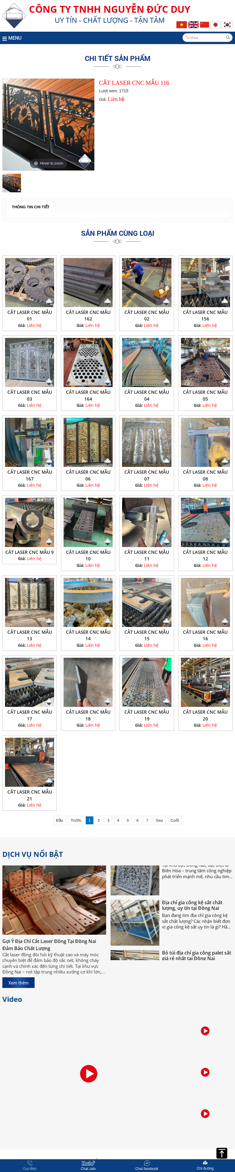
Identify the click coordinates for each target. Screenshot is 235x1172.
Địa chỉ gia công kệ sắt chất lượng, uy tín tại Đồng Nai (192, 914)
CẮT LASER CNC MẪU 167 (29, 475)
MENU (12, 38)
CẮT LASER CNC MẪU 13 (29, 635)
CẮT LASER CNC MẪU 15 (146, 635)
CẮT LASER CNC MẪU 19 (146, 715)
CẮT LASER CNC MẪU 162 (88, 315)
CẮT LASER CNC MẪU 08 (205, 475)
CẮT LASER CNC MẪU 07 (146, 475)
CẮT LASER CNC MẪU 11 (146, 555)
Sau (159, 820)
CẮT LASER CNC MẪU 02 (146, 315)
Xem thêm (18, 983)
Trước (76, 820)
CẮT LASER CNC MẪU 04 (146, 395)
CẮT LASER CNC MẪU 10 (88, 555)
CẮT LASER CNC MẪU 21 (29, 795)
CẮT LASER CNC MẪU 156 (205, 315)
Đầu (59, 820)
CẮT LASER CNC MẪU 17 (29, 715)
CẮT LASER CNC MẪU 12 (205, 555)
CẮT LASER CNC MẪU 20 (205, 715)
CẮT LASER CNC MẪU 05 (205, 395)
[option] (48, 124)
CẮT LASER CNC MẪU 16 (205, 635)
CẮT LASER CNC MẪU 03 (29, 395)
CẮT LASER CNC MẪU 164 (88, 395)
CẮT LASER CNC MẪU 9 (29, 552)
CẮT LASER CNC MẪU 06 (88, 475)
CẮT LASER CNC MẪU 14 (88, 635)
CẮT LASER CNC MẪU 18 (88, 715)
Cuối (175, 820)
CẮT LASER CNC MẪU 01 (29, 315)
